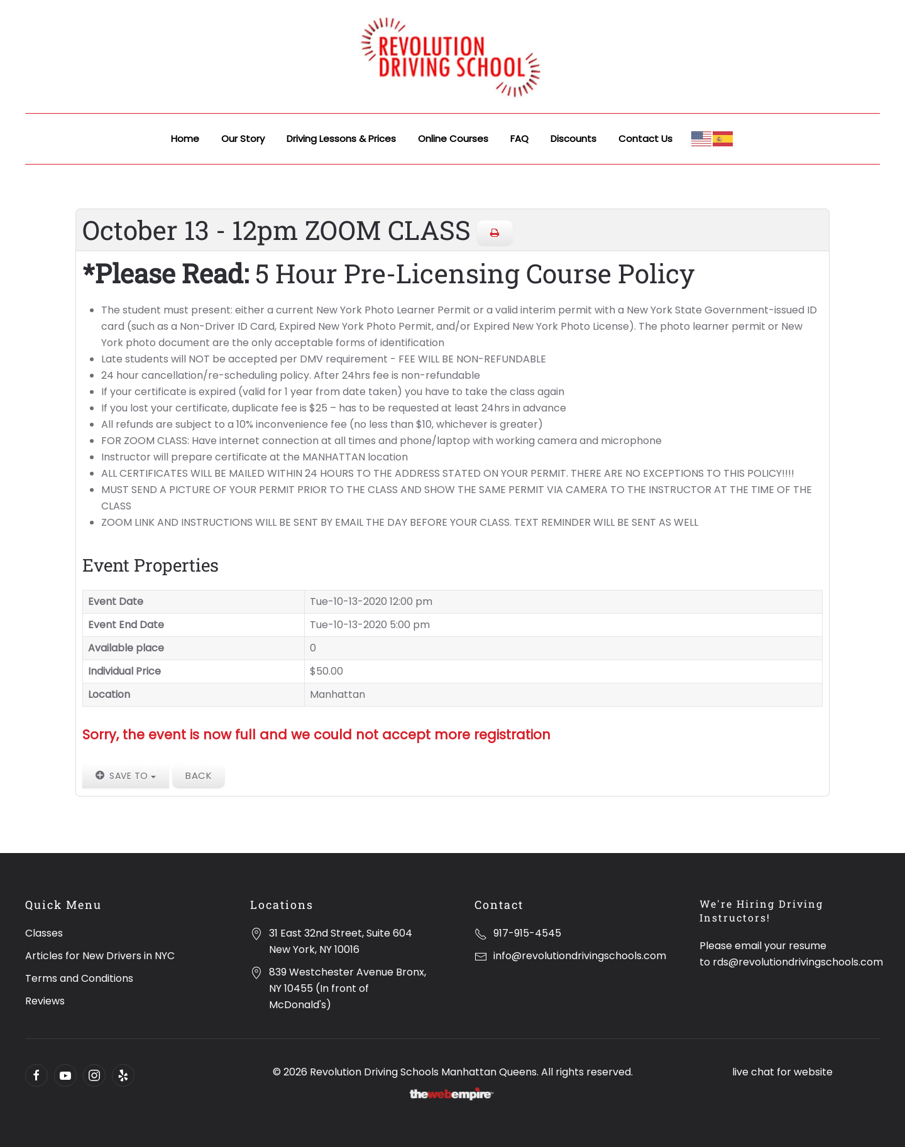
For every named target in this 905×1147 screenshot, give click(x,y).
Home (185, 138)
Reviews (45, 1001)
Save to (126, 775)
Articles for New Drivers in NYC (100, 956)
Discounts (573, 138)
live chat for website (782, 1072)
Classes (44, 933)
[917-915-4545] (480, 933)
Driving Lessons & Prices (341, 138)
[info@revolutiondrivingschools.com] (480, 956)
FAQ (519, 138)
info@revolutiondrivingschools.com (579, 956)
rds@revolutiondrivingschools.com (798, 962)
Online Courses (453, 138)
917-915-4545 (527, 933)
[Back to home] (452, 57)
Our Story (243, 138)
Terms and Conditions (79, 978)
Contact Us (645, 138)
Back (198, 775)
